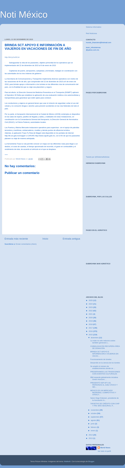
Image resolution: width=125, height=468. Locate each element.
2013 (91, 438)
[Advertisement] (35, 30)
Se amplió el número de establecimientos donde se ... (102, 367)
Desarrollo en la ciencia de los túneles (105, 363)
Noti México (24, 15)
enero (93, 431)
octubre (94, 413)
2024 (91, 304)
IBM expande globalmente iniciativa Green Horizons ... (104, 378)
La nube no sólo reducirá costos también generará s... (102, 342)
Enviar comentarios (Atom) (26, 244)
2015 (91, 335)
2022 (91, 311)
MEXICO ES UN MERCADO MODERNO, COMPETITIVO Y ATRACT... (103, 393)
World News (105, 448)
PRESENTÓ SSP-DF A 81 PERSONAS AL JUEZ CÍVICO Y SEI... (104, 385)
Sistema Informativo (93, 27)
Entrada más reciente (16, 238)
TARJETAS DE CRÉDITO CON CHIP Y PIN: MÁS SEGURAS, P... (104, 405)
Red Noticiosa (91, 33)
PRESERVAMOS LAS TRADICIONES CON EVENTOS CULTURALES (105, 373)
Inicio (45, 238)
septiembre (95, 417)
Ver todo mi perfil (104, 451)
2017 (91, 328)
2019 (91, 321)
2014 (91, 435)
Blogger (91, 461)
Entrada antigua (71, 238)
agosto (93, 420)
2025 (91, 300)
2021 (91, 314)
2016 (91, 331)
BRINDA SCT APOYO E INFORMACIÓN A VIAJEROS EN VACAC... (104, 354)
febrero (94, 427)
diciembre (95, 338)
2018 (91, 324)
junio (93, 424)
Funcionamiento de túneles (100, 359)
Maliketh (67, 461)
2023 (91, 307)
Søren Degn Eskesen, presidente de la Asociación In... (104, 399)
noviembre (95, 410)
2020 (91, 318)
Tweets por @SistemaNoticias (97, 157)
